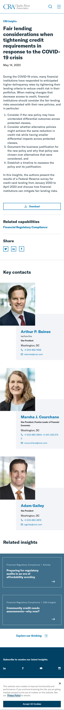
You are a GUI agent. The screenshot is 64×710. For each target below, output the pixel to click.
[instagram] (59, 668)
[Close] (60, 684)
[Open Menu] (59, 7)
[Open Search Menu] (50, 7)
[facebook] (23, 668)
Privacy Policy (13, 696)
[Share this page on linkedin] (13, 248)
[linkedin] (4, 668)
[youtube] (41, 668)
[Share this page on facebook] (21, 248)
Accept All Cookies (32, 704)
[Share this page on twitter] (5, 248)
